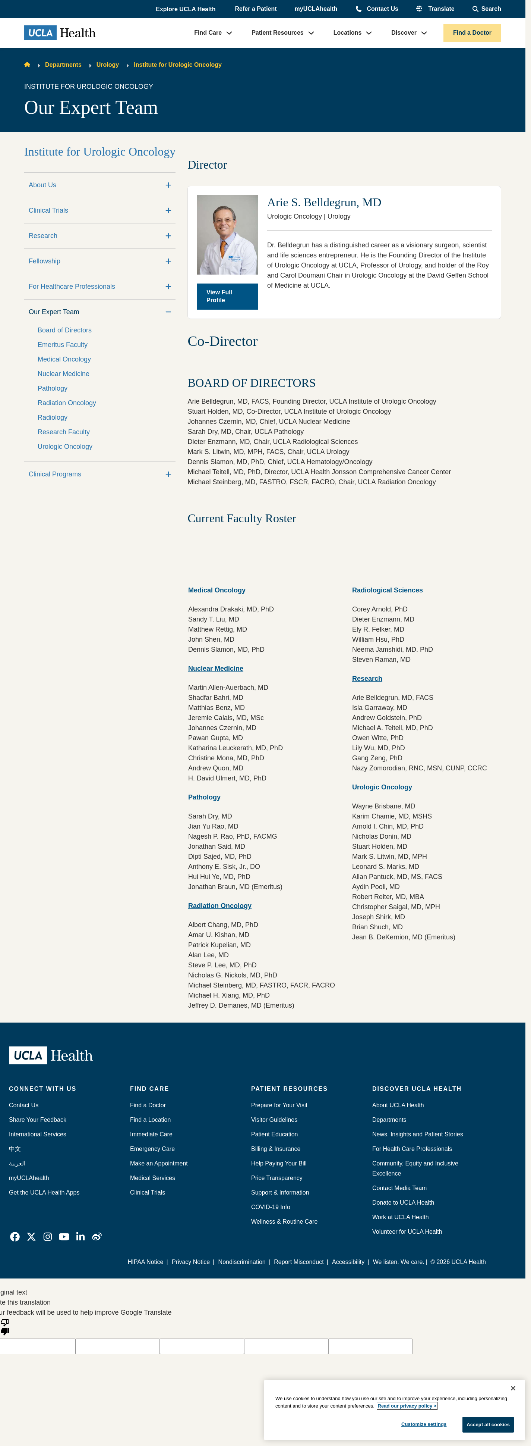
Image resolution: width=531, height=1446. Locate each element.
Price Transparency (277, 1178)
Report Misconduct (299, 1262)
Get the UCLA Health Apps (44, 1192)
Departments (63, 65)
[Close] (513, 1388)
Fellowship (44, 261)
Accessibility (348, 1262)
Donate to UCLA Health (403, 1202)
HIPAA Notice (146, 1262)
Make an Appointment (159, 1163)
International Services (37, 1134)
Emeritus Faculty (63, 344)
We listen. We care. (398, 1262)
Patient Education (274, 1134)
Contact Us (382, 9)
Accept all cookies (488, 1424)
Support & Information (280, 1192)
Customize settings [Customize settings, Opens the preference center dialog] (424, 1424)
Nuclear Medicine (63, 374)
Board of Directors (65, 330)
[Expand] (168, 185)
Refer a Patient (256, 9)
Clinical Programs (55, 474)
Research (43, 236)
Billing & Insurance (276, 1149)
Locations (348, 32)
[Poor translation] (4, 1327)
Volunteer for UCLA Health (407, 1232)
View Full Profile (219, 296)
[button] (186, 9)
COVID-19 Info (270, 1207)
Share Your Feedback (37, 1120)
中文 (15, 1149)
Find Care (208, 32)
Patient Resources (278, 32)
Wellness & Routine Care (284, 1221)
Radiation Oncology (67, 403)
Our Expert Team (54, 312)
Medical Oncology (64, 359)
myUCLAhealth (316, 9)
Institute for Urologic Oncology (178, 65)
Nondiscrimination (242, 1262)
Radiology (52, 417)
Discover (404, 32)
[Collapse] (168, 312)
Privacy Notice (191, 1262)
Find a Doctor (472, 32)
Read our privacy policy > (407, 1406)
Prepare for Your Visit (279, 1105)
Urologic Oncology (65, 446)
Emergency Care (152, 1149)
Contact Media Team (399, 1188)
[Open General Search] (486, 9)
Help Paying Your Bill (279, 1163)
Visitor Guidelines (274, 1120)
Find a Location (150, 1120)
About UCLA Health (398, 1105)
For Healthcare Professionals (72, 286)
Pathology (52, 388)
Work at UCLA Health (400, 1217)
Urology (108, 65)
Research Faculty (64, 432)
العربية (17, 1163)
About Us (42, 185)
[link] (15, 1237)
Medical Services (152, 1178)
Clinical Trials (48, 210)
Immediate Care (151, 1134)
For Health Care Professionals (412, 1149)
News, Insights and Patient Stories (417, 1134)
